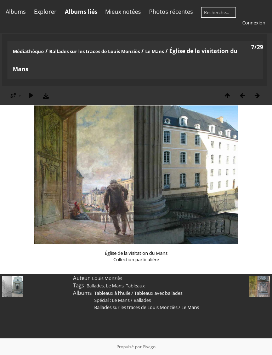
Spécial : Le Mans (112, 300)
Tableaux (135, 285)
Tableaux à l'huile (112, 293)
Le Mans (154, 51)
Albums (16, 12)
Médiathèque (28, 51)
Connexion (253, 22)
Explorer (45, 12)
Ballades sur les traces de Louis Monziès (94, 51)
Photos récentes (171, 12)
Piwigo (149, 347)
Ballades (95, 285)
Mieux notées (123, 12)
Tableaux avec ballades (158, 293)
